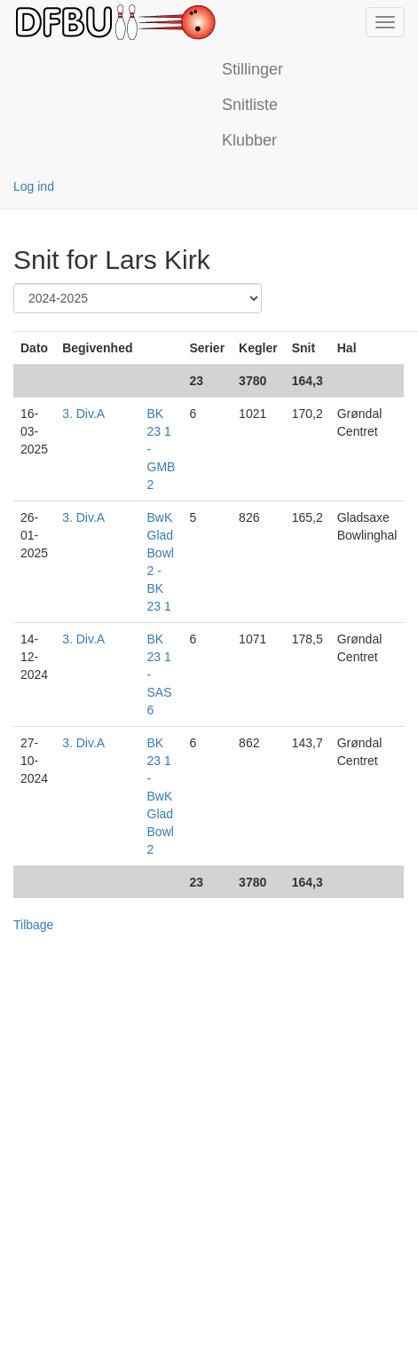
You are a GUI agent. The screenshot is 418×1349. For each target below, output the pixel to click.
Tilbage (33, 925)
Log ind (33, 186)
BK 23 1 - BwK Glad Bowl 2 (160, 796)
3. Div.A (83, 413)
